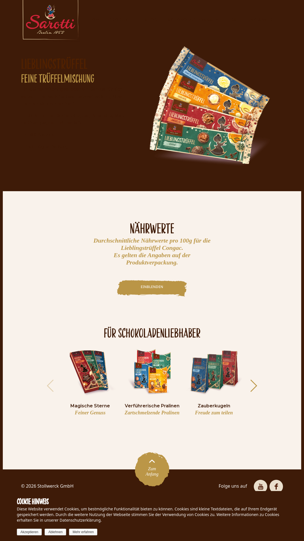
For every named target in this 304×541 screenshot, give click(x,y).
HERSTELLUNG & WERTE (251, 19)
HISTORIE (150, 19)
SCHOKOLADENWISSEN (193, 19)
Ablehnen (55, 532)
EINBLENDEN (152, 286)
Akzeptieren (29, 532)
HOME (95, 19)
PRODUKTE (121, 19)
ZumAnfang (152, 469)
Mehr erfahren (83, 532)
